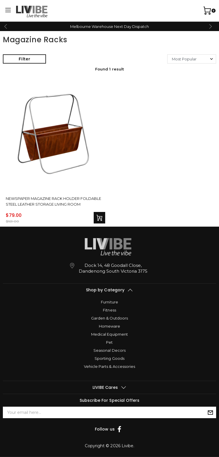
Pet (109, 342)
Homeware (109, 326)
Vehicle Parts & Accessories (109, 366)
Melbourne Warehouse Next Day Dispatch (109, 26)
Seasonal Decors (109, 350)
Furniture (109, 302)
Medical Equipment (109, 334)
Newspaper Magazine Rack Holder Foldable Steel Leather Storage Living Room (53, 201)
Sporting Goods (109, 358)
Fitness (109, 310)
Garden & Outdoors (109, 318)
